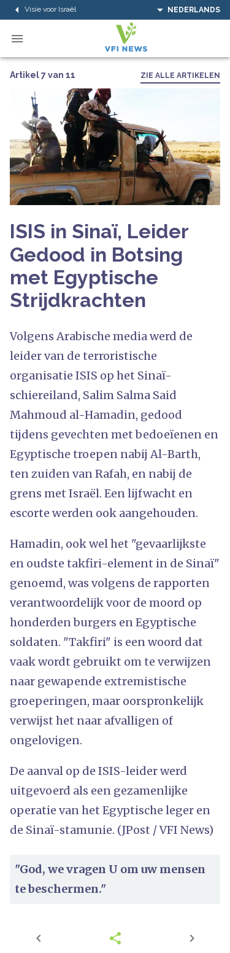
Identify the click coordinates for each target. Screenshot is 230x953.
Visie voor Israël (43, 9)
